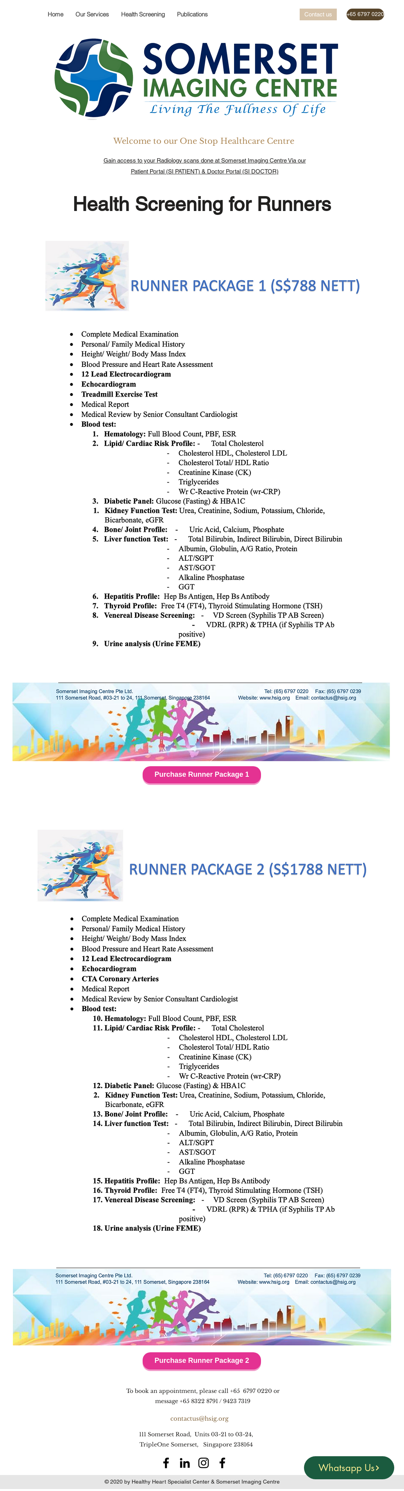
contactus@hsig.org (199, 1418)
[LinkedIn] (185, 1463)
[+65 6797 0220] (365, 14)
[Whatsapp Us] (349, 1467)
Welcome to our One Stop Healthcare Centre (205, 141)
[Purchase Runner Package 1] (202, 774)
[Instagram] (204, 1463)
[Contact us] (318, 14)
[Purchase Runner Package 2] (202, 1360)
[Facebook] (166, 1463)
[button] (143, 14)
